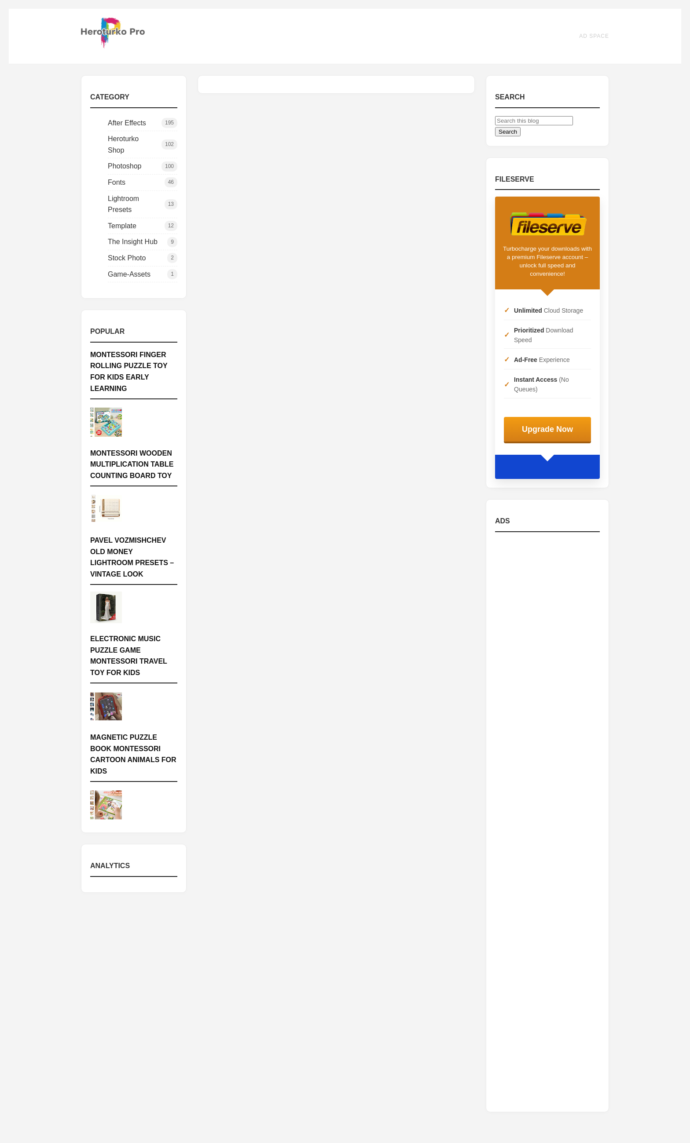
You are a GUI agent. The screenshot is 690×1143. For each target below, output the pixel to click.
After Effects (142, 123)
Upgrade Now (547, 429)
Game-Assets (142, 274)
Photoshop (142, 166)
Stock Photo (142, 258)
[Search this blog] (534, 120)
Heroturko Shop (142, 144)
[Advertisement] (547, 821)
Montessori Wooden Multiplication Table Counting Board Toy (131, 464)
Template (142, 226)
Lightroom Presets (142, 204)
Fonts (142, 182)
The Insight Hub (142, 242)
